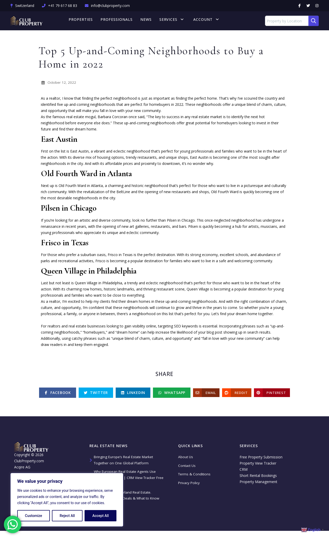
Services (174, 20)
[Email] (206, 394)
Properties (84, 20)
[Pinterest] (272, 394)
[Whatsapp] (171, 394)
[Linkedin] (133, 394)
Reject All (67, 516)
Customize (33, 516)
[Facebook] (57, 394)
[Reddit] (236, 394)
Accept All (100, 516)
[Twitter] (96, 394)
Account (205, 20)
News (149, 20)
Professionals (120, 20)
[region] (66, 500)
